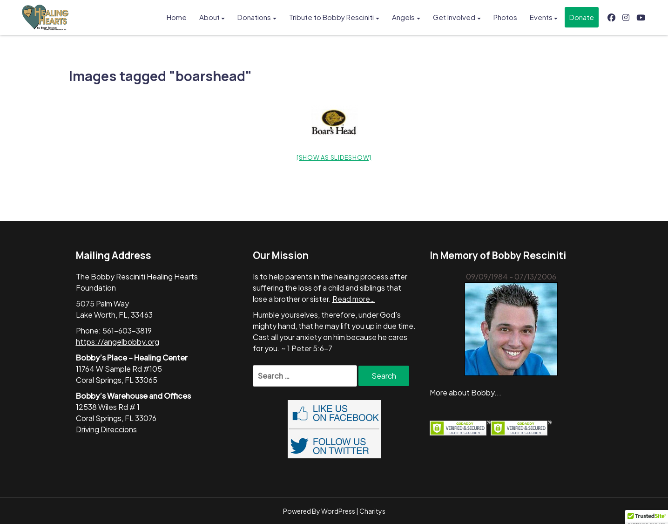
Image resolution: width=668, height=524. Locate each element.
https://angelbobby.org (117, 342)
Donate (581, 17)
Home (177, 17)
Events (541, 17)
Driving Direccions (106, 429)
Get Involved (454, 17)
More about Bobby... (465, 392)
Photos (505, 17)
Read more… (353, 299)
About (209, 17)
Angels (403, 17)
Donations (254, 17)
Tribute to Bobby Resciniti (331, 17)
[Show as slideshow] (334, 157)
